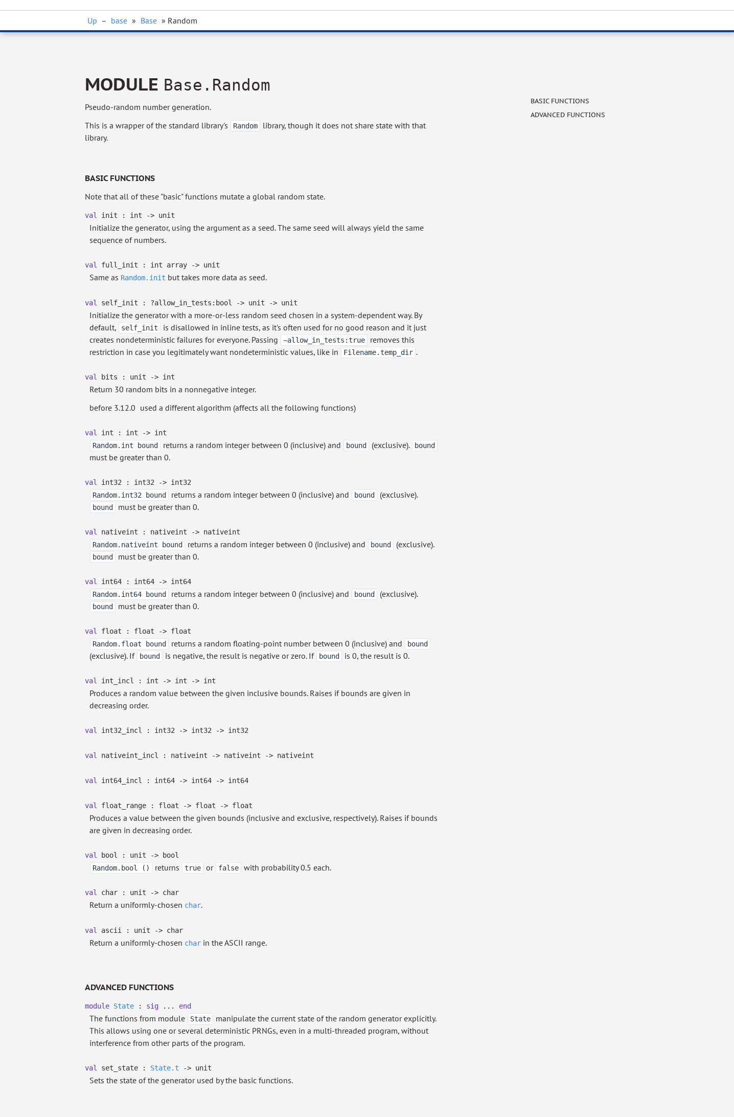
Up (92, 20)
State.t (164, 1068)
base (119, 20)
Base (149, 20)
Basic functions (560, 101)
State (123, 1006)
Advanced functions (568, 114)
